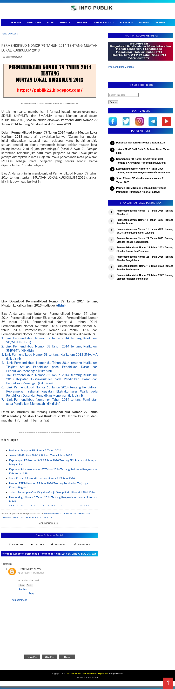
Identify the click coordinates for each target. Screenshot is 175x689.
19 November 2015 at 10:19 (32, 572)
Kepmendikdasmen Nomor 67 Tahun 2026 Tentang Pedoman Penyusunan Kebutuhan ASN (143, 170)
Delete (29, 585)
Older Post (49, 657)
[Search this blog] (123, 95)
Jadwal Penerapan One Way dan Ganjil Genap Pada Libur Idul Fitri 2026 (52, 492)
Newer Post (32, 657)
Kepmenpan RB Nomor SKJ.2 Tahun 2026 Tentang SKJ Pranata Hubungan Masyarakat (141, 161)
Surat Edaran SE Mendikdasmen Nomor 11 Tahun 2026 (42, 478)
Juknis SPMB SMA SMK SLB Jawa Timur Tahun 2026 (40, 455)
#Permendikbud (48, 523)
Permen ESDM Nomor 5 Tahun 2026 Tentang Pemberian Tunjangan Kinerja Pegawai (141, 190)
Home (67, 657)
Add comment (19, 600)
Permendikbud (10, 34)
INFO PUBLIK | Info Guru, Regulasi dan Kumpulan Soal (87, 674)
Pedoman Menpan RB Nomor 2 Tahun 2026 (35, 450)
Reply (22, 585)
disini (61, 305)
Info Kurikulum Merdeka (121, 67)
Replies (23, 589)
